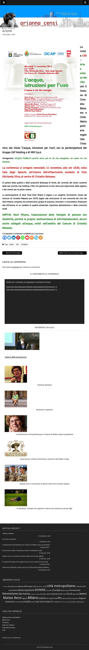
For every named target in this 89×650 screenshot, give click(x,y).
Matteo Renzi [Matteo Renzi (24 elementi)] (12, 598)
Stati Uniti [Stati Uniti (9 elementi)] (39, 602)
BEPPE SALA (6, 620)
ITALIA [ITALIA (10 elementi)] (69, 594)
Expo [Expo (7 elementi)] (62, 590)
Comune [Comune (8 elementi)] (78, 586)
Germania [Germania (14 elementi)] (24, 593)
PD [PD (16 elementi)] (59, 597)
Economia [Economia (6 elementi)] (49, 590)
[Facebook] (5, 238)
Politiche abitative (44, 385)
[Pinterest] (18, 238)
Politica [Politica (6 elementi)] (63, 598)
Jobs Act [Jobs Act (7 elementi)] (75, 594)
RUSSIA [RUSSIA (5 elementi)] (16, 602)
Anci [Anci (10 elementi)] (26, 586)
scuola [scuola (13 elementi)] (26, 601)
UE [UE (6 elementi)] (59, 602)
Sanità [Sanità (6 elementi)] (21, 602)
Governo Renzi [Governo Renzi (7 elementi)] (45, 594)
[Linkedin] (14, 238)
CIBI (3, 630)
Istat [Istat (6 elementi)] (64, 594)
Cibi (5, 28)
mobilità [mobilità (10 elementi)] (42, 598)
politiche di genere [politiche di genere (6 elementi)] (73, 598)
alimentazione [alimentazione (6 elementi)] (12, 586)
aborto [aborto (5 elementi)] (5, 586)
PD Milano (5, 622)
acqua (11, 244)
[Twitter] (9, 238)
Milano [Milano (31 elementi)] (33, 598)
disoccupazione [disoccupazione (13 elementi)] (26, 590)
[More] (41, 238)
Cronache (11, 28)
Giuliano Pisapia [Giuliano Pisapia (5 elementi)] (35, 594)
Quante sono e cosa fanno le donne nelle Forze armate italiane (44, 484)
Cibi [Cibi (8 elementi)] (44, 586)
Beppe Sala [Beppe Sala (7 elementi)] (32, 586)
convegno (24, 244)
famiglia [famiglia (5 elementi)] (67, 590)
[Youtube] (27, 238)
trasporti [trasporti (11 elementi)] (48, 601)
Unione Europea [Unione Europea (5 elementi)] (65, 602)
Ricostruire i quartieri (44, 410)
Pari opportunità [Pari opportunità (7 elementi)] (52, 598)
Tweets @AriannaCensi (15, 357)
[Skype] (36, 238)
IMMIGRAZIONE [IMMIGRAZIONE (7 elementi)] (57, 594)
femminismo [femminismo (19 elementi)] (10, 593)
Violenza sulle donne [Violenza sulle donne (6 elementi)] (77, 602)
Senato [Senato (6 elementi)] (32, 602)
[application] (44, 301)
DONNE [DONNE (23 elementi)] (40, 590)
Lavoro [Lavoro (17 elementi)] (83, 593)
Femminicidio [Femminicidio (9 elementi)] (74, 590)
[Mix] (32, 238)
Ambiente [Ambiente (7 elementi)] (20, 586)
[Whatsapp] (23, 238)
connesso (15, 267)
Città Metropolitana (8, 627)
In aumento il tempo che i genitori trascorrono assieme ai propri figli (44, 508)
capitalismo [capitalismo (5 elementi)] (40, 586)
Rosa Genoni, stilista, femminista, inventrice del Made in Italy (44, 459)
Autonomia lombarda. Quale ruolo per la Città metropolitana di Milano (25, 567)
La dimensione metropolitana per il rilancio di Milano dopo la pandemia (44, 434)
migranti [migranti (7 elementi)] (24, 598)
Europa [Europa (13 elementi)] (56, 590)
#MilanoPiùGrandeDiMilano (11, 617)
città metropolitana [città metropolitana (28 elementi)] (61, 586)
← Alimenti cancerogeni (12, 253)
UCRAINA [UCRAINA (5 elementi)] (55, 602)
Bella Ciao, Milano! (8, 625)
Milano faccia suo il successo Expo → (72, 253)
